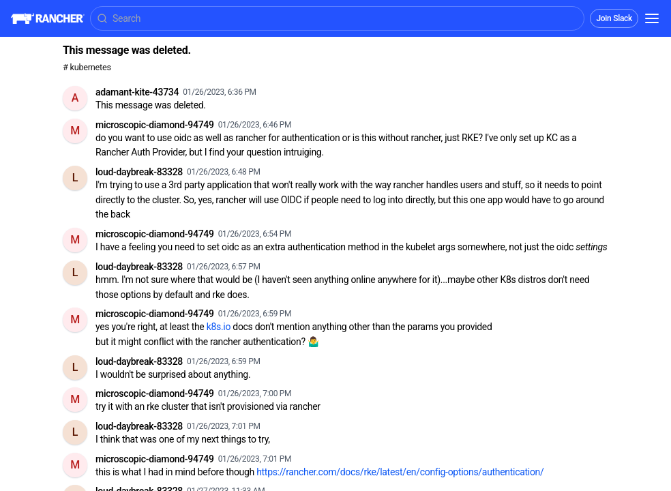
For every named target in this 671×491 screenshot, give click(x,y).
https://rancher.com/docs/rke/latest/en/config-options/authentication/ (399, 471)
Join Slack (614, 18)
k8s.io (218, 326)
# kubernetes (87, 67)
